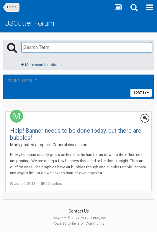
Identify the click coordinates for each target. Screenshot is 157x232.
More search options (40, 64)
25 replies (51, 183)
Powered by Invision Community (78, 223)
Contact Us (78, 211)
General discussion (70, 144)
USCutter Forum (29, 23)
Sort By (141, 92)
